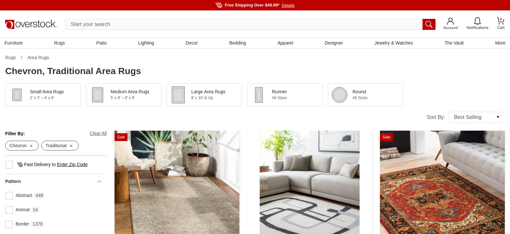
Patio (102, 43)
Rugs (60, 43)
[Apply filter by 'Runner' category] (285, 95)
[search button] (429, 24)
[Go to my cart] (501, 24)
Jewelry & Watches (393, 43)
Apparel (285, 43)
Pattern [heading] (53, 182)
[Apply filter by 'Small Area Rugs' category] (43, 95)
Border (17, 225)
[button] (43, 95)
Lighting (146, 43)
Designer (333, 43)
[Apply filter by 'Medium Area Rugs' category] (123, 95)
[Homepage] (31, 24)
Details (288, 5)
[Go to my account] (450, 24)
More (499, 43)
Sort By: (464, 118)
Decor (192, 43)
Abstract (18, 197)
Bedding (237, 43)
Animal (17, 211)
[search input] (250, 24)
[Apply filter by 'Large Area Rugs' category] (204, 95)
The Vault (453, 43)
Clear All (98, 133)
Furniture (14, 43)
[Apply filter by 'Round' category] (365, 95)
